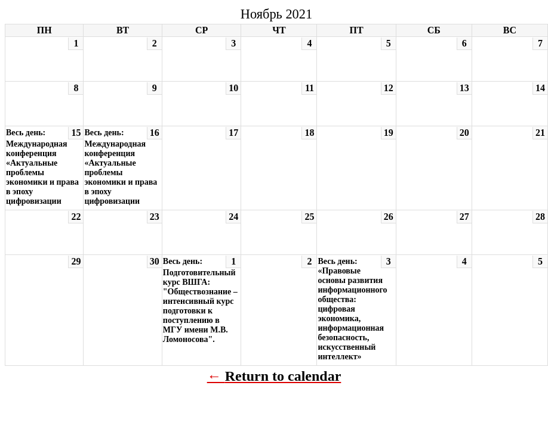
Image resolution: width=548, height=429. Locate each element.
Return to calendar (283, 376)
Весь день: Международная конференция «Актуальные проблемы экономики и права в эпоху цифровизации (42, 167)
